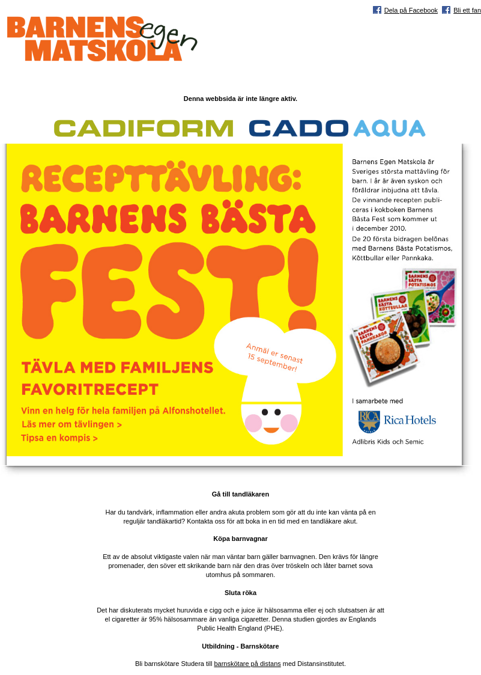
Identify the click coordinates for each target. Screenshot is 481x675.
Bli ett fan (467, 10)
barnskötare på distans (247, 663)
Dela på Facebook (411, 10)
